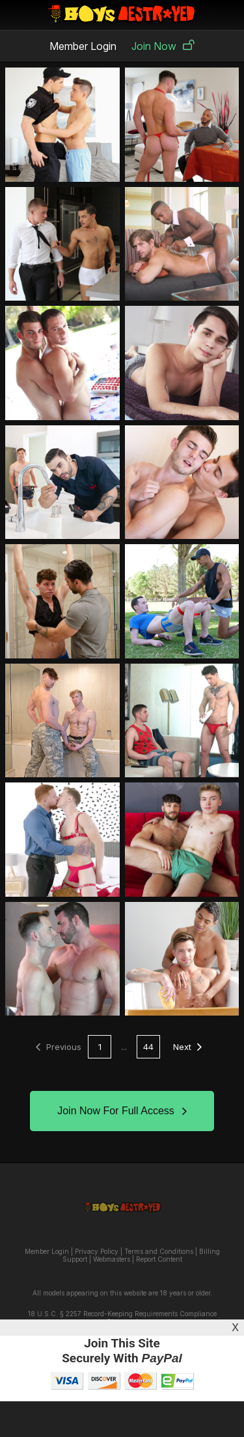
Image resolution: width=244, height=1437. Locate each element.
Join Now (163, 46)
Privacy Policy (96, 1251)
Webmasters (111, 1259)
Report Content (159, 1259)
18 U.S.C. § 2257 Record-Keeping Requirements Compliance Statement (122, 1317)
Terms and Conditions (158, 1251)
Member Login (82, 46)
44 (148, 1047)
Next (187, 1047)
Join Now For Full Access (122, 1110)
